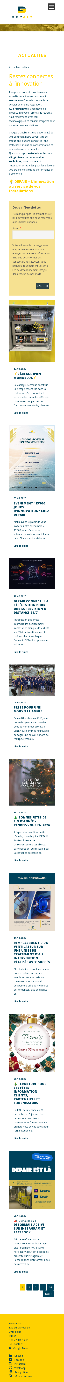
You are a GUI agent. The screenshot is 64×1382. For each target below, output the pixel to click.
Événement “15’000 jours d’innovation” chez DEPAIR (31, 509)
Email (15, 228)
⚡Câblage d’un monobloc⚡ (27, 376)
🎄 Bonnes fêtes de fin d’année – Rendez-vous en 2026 (32, 821)
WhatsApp (17, 1368)
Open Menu (51, 6)
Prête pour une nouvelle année (28, 709)
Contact (16, 1344)
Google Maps (18, 1348)
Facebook (17, 1359)
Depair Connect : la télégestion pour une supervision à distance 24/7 (31, 607)
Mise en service (20, 1376)
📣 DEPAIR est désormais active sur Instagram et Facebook (29, 1226)
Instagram (17, 1363)
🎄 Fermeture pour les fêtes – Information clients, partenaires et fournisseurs (30, 1093)
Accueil (13, 67)
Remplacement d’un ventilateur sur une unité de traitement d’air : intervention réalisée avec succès (32, 952)
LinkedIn (16, 1355)
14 (50, 1287)
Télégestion (18, 1372)
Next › (48, 1293)
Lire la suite (21, 413)
